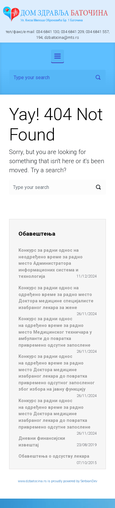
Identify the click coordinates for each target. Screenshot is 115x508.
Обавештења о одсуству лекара (53, 456)
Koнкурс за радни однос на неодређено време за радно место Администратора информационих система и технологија (50, 263)
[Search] (57, 77)
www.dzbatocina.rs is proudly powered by (49, 481)
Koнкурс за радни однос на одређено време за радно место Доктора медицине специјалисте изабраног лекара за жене (56, 297)
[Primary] (57, 56)
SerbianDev (88, 481)
